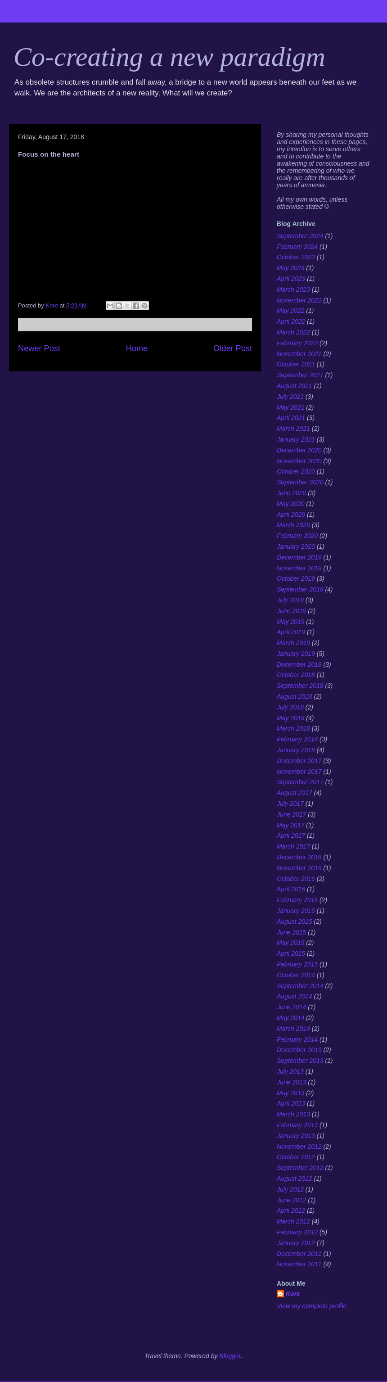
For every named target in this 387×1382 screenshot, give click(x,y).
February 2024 (297, 246)
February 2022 (297, 343)
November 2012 (299, 1146)
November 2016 (299, 868)
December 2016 (299, 857)
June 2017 (291, 814)
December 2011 (299, 1253)
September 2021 (300, 375)
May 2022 (290, 310)
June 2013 (291, 1082)
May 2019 (290, 621)
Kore (293, 1293)
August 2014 (294, 996)
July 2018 (290, 707)
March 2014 (293, 1028)
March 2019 (293, 642)
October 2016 (296, 878)
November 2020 (299, 461)
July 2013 (290, 1071)
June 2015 (291, 932)
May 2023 (290, 267)
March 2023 (293, 289)
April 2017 (291, 835)
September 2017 (300, 782)
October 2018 (296, 674)
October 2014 (296, 975)
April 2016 (291, 889)
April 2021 (291, 417)
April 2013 (291, 1103)
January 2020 (296, 546)
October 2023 (296, 257)
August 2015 (294, 921)
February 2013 (297, 1125)
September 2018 (300, 685)
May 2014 (290, 1017)
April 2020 (291, 514)
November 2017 (299, 771)
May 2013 (290, 1093)
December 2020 (299, 450)
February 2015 (297, 964)
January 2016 (296, 910)
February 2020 (297, 535)
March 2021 (293, 428)
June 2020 (291, 493)
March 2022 (293, 332)
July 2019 (290, 600)
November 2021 (299, 353)
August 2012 (294, 1178)
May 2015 (290, 942)
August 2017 (294, 792)
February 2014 (297, 1039)
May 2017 (290, 825)
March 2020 (293, 524)
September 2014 (300, 985)
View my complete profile (311, 1306)
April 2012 (291, 1210)
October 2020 (296, 471)
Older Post (232, 348)
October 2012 (296, 1157)
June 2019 (291, 610)
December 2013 (299, 1049)
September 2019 (300, 589)
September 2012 (300, 1167)
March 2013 (293, 1114)
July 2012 (290, 1189)
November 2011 (299, 1264)
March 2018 (293, 728)
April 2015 (291, 953)
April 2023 (291, 278)
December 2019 (299, 557)
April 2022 (291, 321)
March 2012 (293, 1221)
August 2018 (294, 696)
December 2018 (299, 664)
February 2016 (297, 899)
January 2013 (296, 1135)
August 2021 (294, 385)
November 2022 (299, 300)
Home (137, 348)
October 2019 (296, 578)
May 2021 (290, 407)
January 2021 (296, 439)
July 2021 (290, 396)
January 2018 (296, 750)
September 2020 (300, 482)
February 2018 (297, 739)
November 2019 (299, 568)
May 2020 (290, 503)
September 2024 (300, 235)
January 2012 (296, 1243)
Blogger (230, 1355)
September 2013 (300, 1060)
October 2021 (296, 364)
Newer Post (39, 348)
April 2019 (291, 632)
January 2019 (296, 653)
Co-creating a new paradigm (169, 57)
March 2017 (293, 846)
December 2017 (299, 760)
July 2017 (290, 803)
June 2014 (291, 1007)
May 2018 (290, 718)
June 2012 (291, 1200)
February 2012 (297, 1232)
